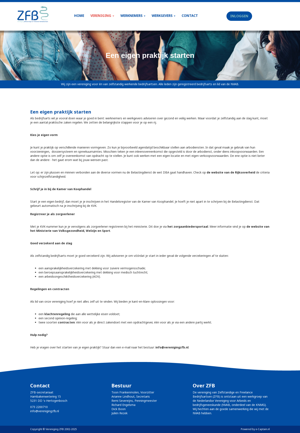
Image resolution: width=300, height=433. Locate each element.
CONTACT (190, 15)
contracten (66, 322)
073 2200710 (39, 407)
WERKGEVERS (163, 15)
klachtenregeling (57, 314)
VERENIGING (102, 15)
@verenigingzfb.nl (172, 347)
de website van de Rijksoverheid (231, 172)
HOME (79, 15)
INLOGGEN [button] (239, 16)
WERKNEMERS (132, 15)
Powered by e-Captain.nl (255, 429)
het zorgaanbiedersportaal (188, 226)
